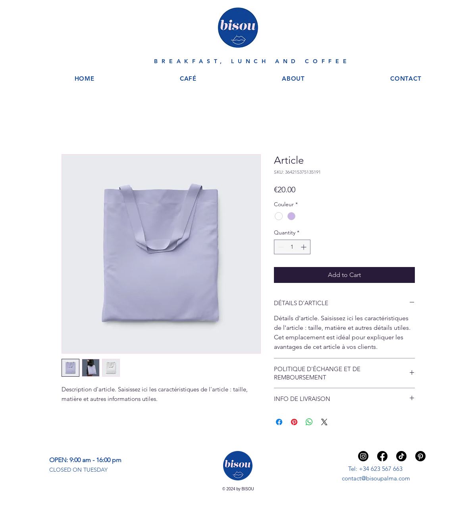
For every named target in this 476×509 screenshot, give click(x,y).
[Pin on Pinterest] (294, 422)
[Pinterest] (420, 456)
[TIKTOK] (401, 456)
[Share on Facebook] (279, 422)
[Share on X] (324, 422)
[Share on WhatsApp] (309, 422)
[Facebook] (382, 456)
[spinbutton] (292, 247)
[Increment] (304, 247)
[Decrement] (280, 247)
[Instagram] (363, 456)
